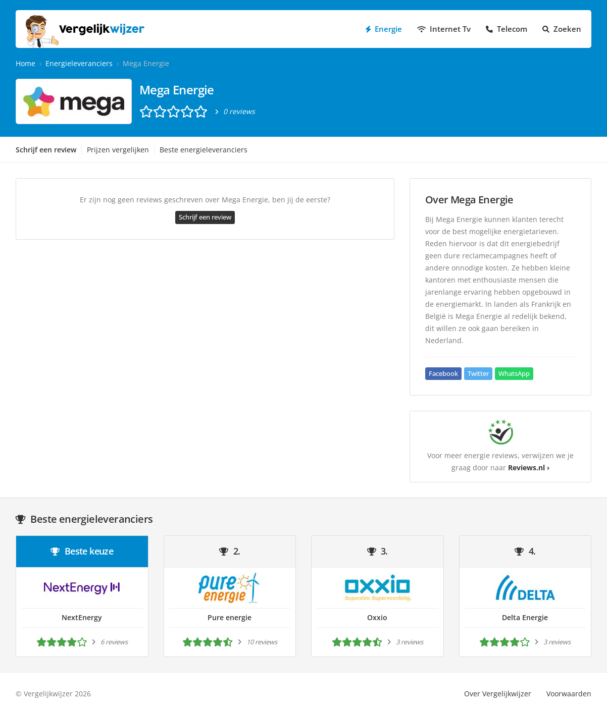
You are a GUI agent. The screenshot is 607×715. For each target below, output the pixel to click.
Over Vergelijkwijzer (497, 693)
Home (25, 63)
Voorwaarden (568, 693)
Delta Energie (525, 617)
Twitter (478, 373)
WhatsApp (514, 373)
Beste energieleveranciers (203, 149)
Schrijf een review (46, 149)
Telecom (506, 29)
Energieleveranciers (79, 63)
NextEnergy (82, 617)
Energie (384, 29)
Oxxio (377, 617)
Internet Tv (444, 29)
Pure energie (229, 617)
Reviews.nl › (528, 467)
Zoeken (561, 29)
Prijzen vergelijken (118, 149)
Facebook (443, 373)
